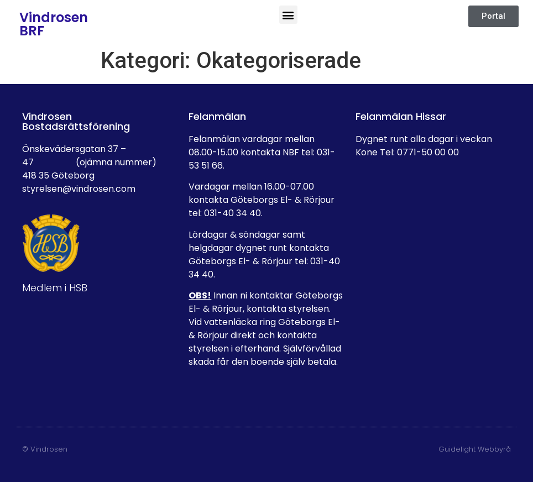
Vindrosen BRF (53, 24)
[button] (288, 15)
